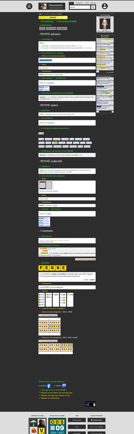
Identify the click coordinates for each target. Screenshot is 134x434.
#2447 (108, 77)
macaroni (87, 139)
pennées (47, 225)
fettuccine (49, 146)
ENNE (41, 295)
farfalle (49, 142)
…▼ (60, 98)
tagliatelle (62, 142)
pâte (42, 133)
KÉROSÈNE (102, 49)
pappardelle (58, 146)
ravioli (83, 142)
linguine (42, 142)
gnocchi (42, 146)
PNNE (48, 295)
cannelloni (57, 139)
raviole (89, 142)
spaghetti (79, 139)
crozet (81, 146)
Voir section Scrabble (66, 21)
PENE (56, 295)
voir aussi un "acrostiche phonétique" (48, 191)
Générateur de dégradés (102, 102)
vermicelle (49, 139)
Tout (109, 54)
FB (96, 426)
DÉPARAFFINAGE (101, 64)
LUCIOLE (108, 39)
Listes (47, 14)
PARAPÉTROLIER (101, 57)
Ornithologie (45, 46)
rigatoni (70, 142)
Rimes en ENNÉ (43, 198)
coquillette (65, 139)
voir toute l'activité (110, 71)
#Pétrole (104, 47)
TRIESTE (102, 52)
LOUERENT (102, 67)
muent (73, 48)
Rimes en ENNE (43, 68)
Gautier (108, 44)
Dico (43, 14)
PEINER (55, 205)
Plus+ (112, 42)
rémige (51, 241)
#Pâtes (73, 114)
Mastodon (100, 426)
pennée (47, 223)
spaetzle (88, 146)
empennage (42, 241)
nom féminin (50, 83)
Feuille (57, 170)
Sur (44, 387)
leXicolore (99, 106)
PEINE (56, 74)
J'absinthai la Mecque (102, 107)
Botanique (50, 170)
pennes (47, 89)
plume (55, 46)
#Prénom (53, 249)
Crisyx (98, 77)
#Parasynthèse (105, 61)
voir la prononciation (45, 60)
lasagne (77, 142)
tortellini (66, 146)
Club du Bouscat (100, 86)
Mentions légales (76, 420)
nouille (41, 139)
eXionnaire (99, 101)
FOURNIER (107, 92)
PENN (70, 295)
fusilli (72, 139)
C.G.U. (77, 426)
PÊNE (61, 74)
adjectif (49, 213)
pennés (47, 220)
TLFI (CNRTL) (57, 255)
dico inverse (91, 259)
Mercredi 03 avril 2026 (102, 87)
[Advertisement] (29, 27)
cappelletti (73, 146)
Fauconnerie (53, 14)
